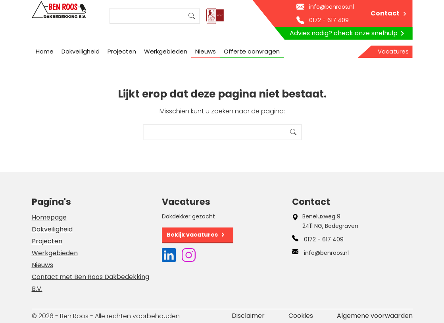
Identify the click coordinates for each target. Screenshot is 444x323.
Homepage (49, 217)
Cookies (300, 315)
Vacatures (393, 51)
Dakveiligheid (81, 51)
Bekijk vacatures (192, 235)
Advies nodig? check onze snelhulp (348, 33)
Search (192, 15)
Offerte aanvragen (252, 51)
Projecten (122, 51)
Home (45, 51)
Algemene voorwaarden (375, 315)
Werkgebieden (165, 51)
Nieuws (205, 51)
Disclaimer (248, 315)
